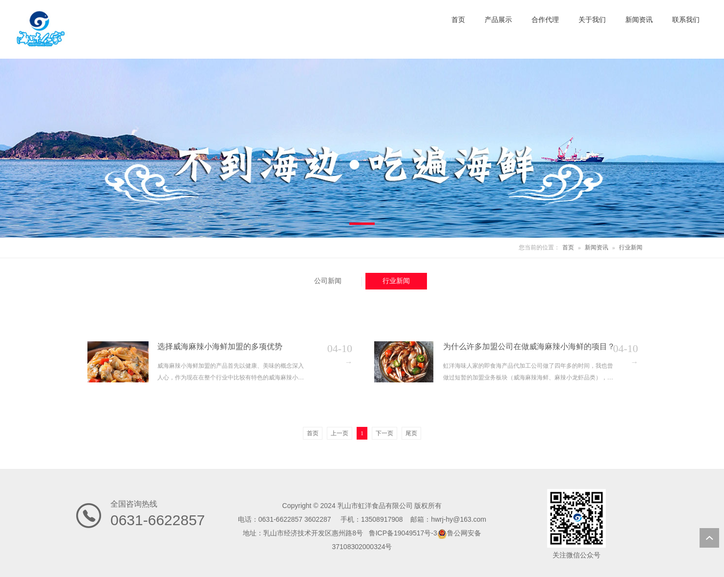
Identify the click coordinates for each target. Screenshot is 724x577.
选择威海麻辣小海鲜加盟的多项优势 (219, 346)
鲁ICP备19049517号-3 (403, 533)
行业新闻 (630, 247)
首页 (568, 247)
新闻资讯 (596, 247)
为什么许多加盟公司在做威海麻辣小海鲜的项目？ (529, 346)
